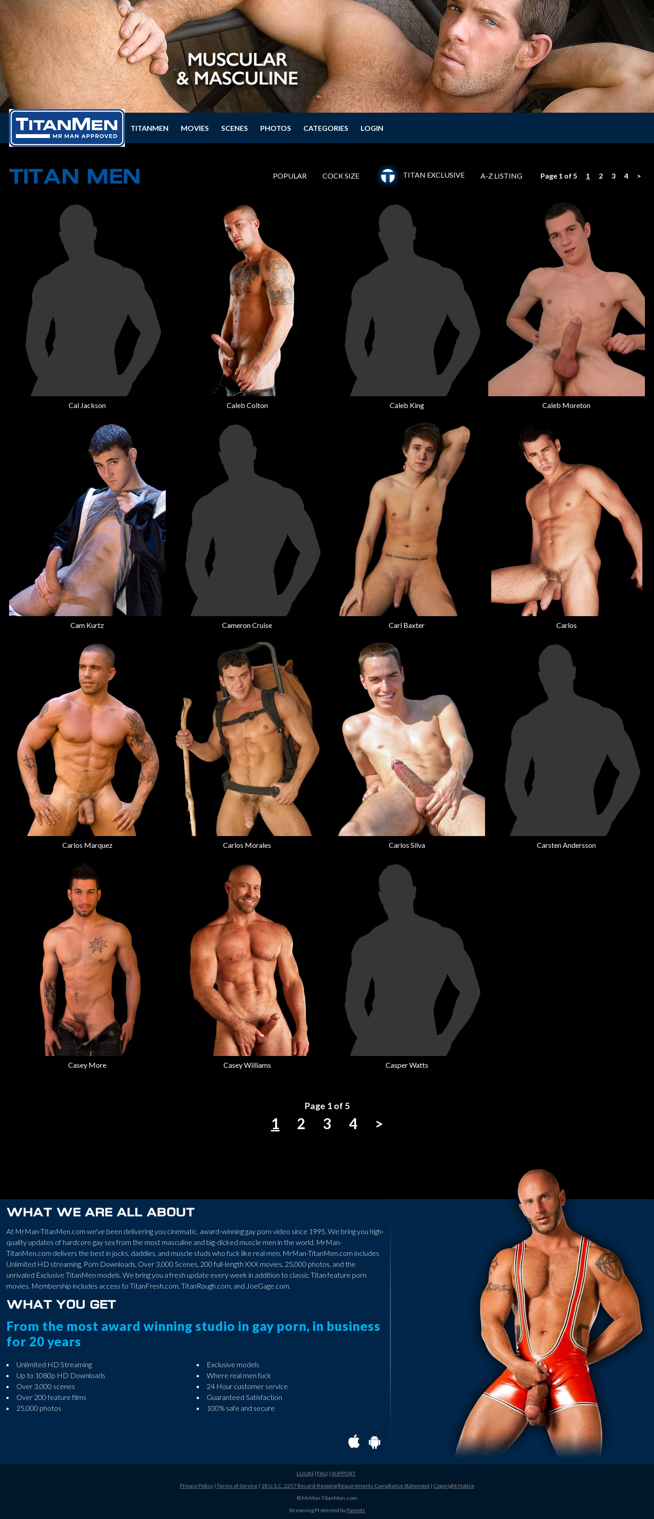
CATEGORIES (325, 128)
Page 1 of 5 (558, 175)
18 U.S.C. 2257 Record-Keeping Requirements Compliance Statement (345, 1485)
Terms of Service (237, 1485)
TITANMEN (149, 128)
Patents (356, 1510)
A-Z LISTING (501, 176)
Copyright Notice (453, 1485)
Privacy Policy (196, 1485)
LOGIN (372, 128)
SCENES (234, 128)
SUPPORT (344, 1473)
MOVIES (195, 128)
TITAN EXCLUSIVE (420, 174)
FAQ (322, 1473)
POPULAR (290, 176)
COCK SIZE (340, 176)
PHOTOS (275, 128)
